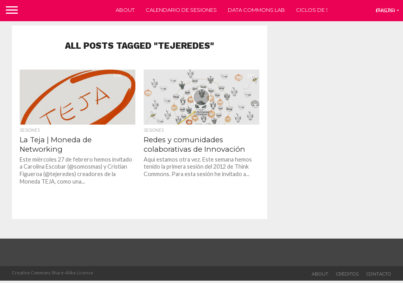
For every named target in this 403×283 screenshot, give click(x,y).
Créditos (347, 274)
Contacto (378, 274)
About (125, 10)
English (385, 10)
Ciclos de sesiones (324, 10)
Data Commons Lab (256, 10)
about (320, 274)
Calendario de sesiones (181, 10)
